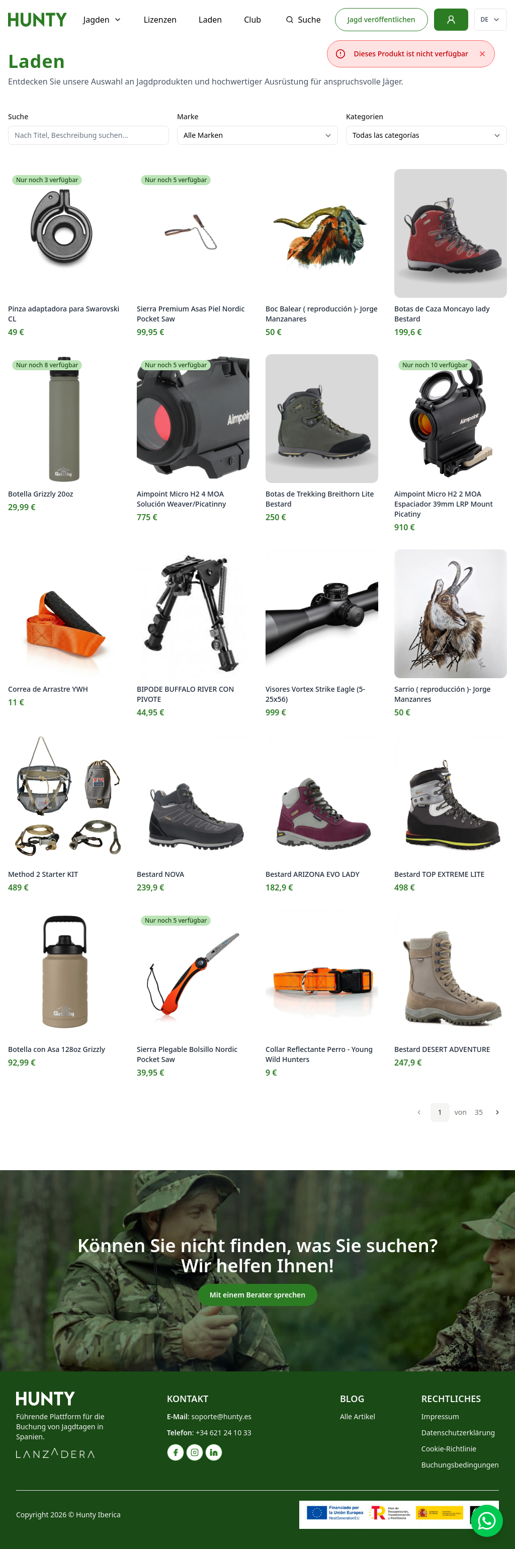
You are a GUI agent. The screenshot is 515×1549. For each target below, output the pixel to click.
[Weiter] (497, 1112)
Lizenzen (160, 19)
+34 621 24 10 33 (223, 1432)
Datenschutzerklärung (458, 1432)
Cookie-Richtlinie (448, 1448)
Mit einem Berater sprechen (257, 1294)
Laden (210, 19)
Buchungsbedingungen (460, 1465)
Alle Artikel (357, 1416)
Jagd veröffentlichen (381, 19)
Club (252, 19)
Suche (303, 19)
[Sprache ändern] (490, 20)
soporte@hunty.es (221, 1416)
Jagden (102, 19)
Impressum (440, 1416)
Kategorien (364, 116)
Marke (188, 116)
